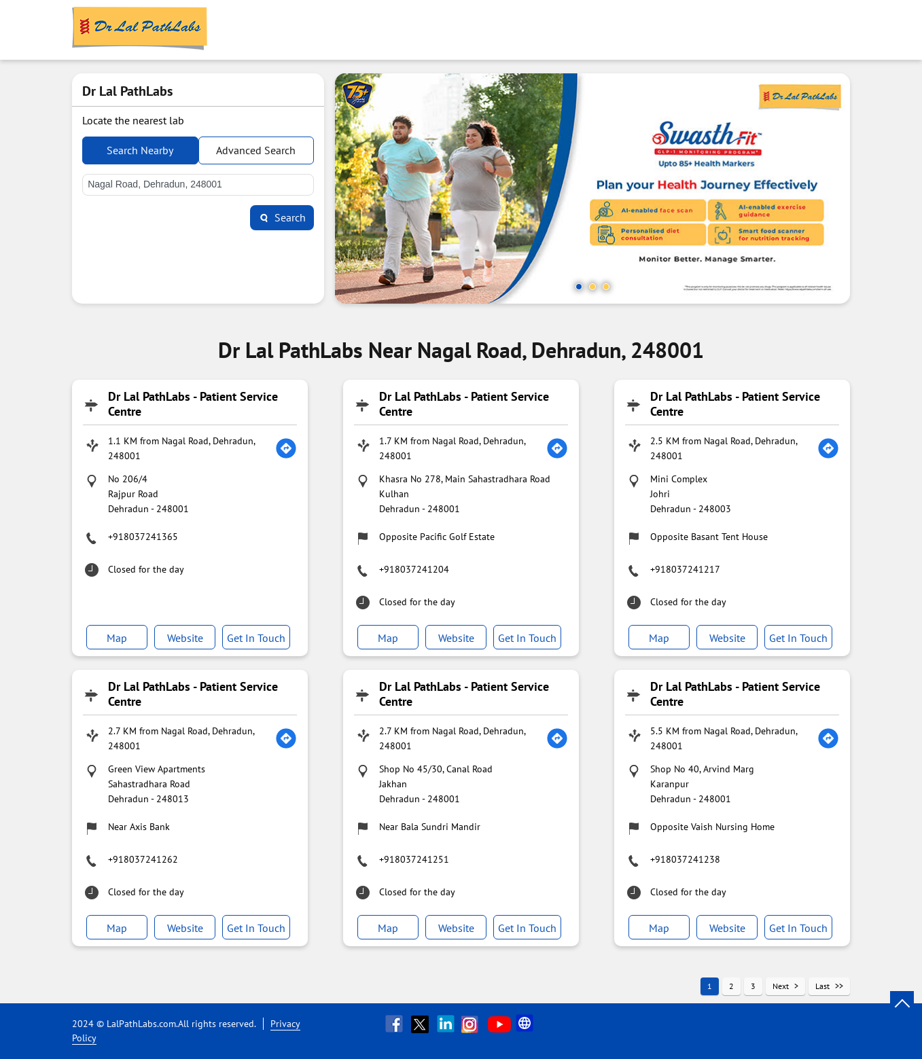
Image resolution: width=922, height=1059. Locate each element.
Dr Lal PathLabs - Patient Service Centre (193, 404)
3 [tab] (606, 286)
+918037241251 (414, 859)
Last (822, 986)
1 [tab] (578, 286)
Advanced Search (256, 150)
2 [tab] (592, 286)
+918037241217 (685, 569)
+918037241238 (685, 859)
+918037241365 (143, 537)
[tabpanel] (592, 188)
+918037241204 (414, 569)
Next (781, 986)
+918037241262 (143, 859)
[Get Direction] (286, 448)
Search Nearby (140, 150)
